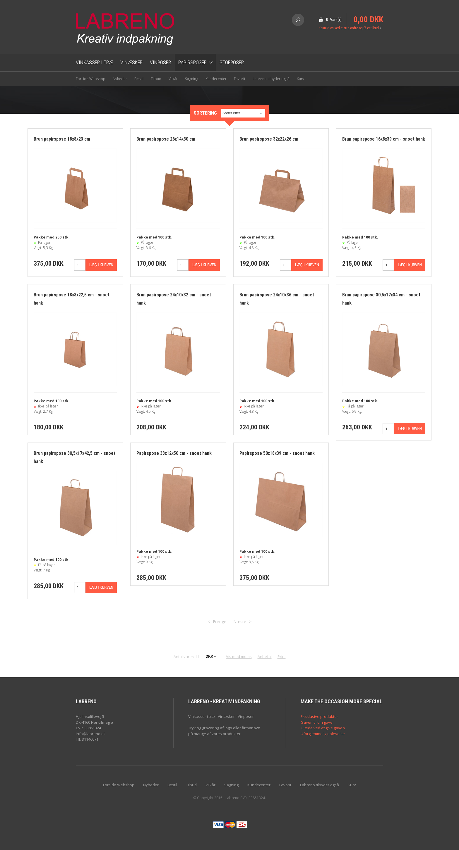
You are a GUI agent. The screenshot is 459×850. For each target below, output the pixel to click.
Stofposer (232, 62)
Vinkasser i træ (94, 62)
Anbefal (265, 656)
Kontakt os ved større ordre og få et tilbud (349, 28)
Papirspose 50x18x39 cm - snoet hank (277, 453)
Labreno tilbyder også (271, 78)
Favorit (239, 78)
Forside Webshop (90, 78)
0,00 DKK (368, 19)
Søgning (191, 78)
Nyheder (120, 78)
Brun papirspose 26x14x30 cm (165, 139)
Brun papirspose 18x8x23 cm (62, 139)
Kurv (300, 78)
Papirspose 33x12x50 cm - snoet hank (174, 453)
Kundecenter (216, 78)
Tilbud (156, 78)
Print (282, 656)
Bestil (138, 78)
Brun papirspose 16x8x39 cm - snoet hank (383, 139)
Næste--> (242, 621)
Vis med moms (239, 656)
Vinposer (160, 62)
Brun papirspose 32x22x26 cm (268, 139)
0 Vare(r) (334, 19)
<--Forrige (217, 621)
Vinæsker (131, 62)
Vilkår (173, 78)
